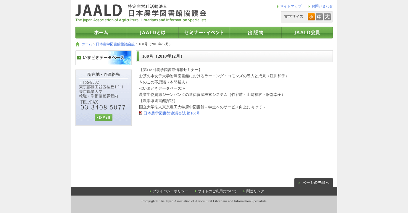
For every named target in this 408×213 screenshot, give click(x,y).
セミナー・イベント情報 (204, 32)
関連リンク (255, 191)
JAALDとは (152, 32)
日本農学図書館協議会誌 (115, 44)
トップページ (101, 32)
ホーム (86, 44)
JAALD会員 (307, 32)
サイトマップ (290, 6)
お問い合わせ (322, 6)
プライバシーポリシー (170, 191)
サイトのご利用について (217, 191)
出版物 (255, 32)
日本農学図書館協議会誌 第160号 (171, 113)
